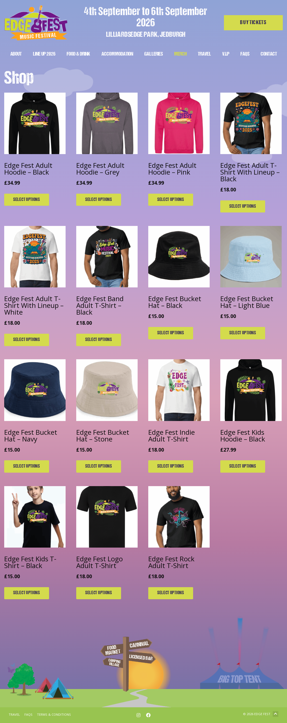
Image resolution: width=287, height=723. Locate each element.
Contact (269, 54)
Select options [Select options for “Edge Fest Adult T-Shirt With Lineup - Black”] (242, 206)
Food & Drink (78, 54)
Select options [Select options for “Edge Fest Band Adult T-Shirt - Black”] (98, 340)
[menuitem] (16, 53)
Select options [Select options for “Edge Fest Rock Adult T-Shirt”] (170, 593)
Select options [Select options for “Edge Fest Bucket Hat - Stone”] (98, 466)
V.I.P (225, 54)
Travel (204, 54)
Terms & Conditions (54, 714)
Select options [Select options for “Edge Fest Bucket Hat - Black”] (170, 333)
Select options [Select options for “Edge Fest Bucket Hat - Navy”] (26, 466)
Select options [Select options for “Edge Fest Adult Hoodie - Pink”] (170, 200)
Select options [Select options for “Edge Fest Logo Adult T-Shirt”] (98, 593)
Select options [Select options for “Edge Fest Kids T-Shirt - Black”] (26, 593)
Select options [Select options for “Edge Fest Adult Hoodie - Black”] (26, 200)
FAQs (244, 54)
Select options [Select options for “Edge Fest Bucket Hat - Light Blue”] (242, 333)
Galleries (153, 54)
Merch (180, 54)
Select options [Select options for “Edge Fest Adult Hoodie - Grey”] (98, 200)
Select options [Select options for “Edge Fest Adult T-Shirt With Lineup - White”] (26, 340)
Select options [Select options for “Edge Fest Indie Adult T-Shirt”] (170, 466)
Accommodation (117, 54)
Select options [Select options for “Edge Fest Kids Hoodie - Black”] (242, 466)
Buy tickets (253, 23)
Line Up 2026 (44, 54)
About (16, 54)
